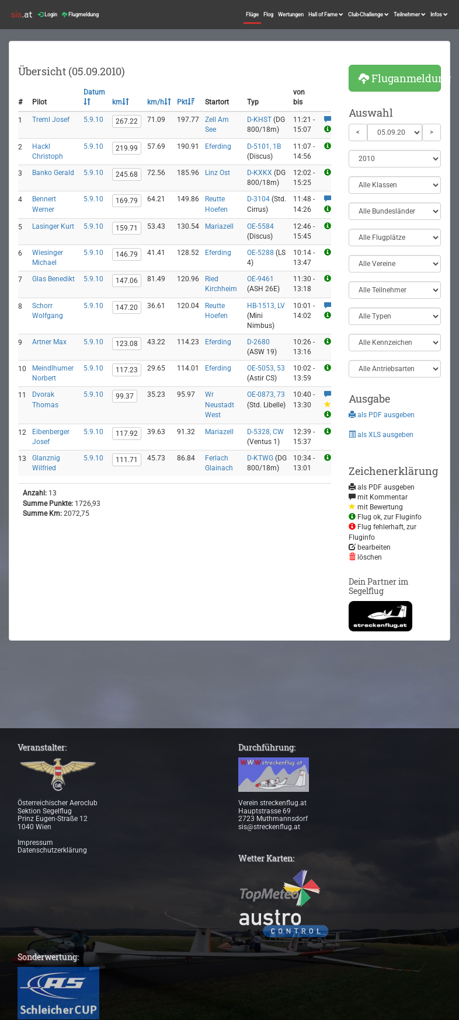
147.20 (127, 307)
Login (47, 15)
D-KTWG (260, 458)
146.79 (127, 254)
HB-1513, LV (266, 306)
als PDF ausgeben (382, 415)
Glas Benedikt (53, 279)
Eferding (218, 146)
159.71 (127, 228)
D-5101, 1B (264, 146)
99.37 (125, 396)
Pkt (185, 102)
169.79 (127, 201)
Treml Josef (50, 120)
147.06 (127, 281)
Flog (268, 15)
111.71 (127, 460)
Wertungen (291, 15)
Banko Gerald (53, 173)
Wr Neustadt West (219, 404)
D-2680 (258, 342)
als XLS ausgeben (381, 435)
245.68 (127, 174)
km (120, 102)
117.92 (127, 433)
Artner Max (49, 342)
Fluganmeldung (400, 78)
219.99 (127, 148)
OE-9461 (260, 279)
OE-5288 (260, 253)
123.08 (127, 344)
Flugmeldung (80, 15)
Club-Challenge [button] (368, 15)
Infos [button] (439, 15)
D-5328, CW (265, 432)
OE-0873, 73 (266, 394)
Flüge (252, 15)
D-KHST (259, 120)
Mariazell (219, 226)
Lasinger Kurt (53, 226)
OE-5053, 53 (266, 368)
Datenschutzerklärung (52, 850)
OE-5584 (260, 226)
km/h (159, 102)
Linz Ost (217, 173)
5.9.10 (93, 120)
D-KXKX (259, 173)
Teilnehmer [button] (410, 15)
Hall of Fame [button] (325, 15)
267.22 (127, 121)
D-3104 (258, 199)
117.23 (127, 370)
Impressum (35, 843)
